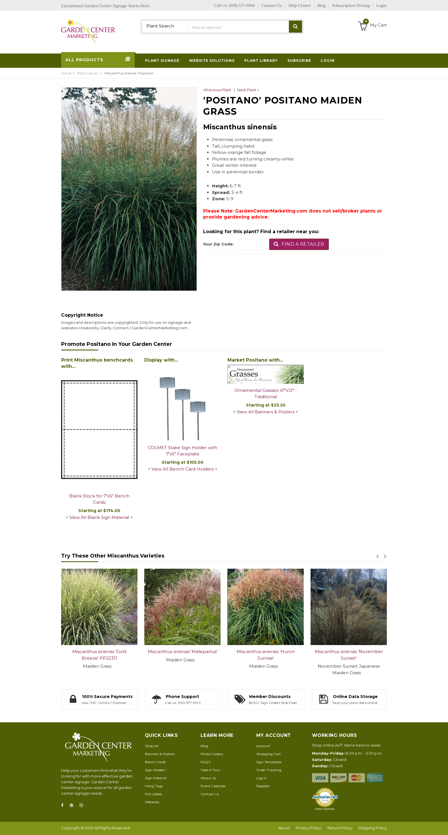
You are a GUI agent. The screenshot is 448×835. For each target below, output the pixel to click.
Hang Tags (154, 786)
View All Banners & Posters (266, 411)
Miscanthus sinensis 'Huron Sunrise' (266, 655)
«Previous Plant (217, 90)
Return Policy (339, 828)
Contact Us (210, 794)
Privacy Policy (308, 828)
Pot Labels (153, 794)
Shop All (152, 746)
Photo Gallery (212, 754)
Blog (204, 746)
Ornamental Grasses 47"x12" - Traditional (266, 394)
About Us (208, 778)
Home (66, 73)
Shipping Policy (372, 828)
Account (263, 746)
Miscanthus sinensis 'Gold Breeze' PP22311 (99, 655)
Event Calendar (213, 786)
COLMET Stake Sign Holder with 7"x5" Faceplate (182, 451)
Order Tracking (268, 770)
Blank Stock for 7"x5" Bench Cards (99, 499)
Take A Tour (210, 770)
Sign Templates (268, 762)
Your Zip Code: (218, 244)
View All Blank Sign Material (99, 517)
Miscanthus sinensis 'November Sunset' (349, 655)
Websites (152, 802)
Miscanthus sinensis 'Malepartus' (182, 651)
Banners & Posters (160, 754)
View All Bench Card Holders (182, 469)
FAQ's (206, 762)
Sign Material (156, 778)
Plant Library (88, 73)
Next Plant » (248, 90)
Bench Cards (155, 762)
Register (263, 786)
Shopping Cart (268, 754)
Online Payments (325, 809)
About (283, 828)
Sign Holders (155, 770)
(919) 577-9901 (242, 5)
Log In (261, 778)
